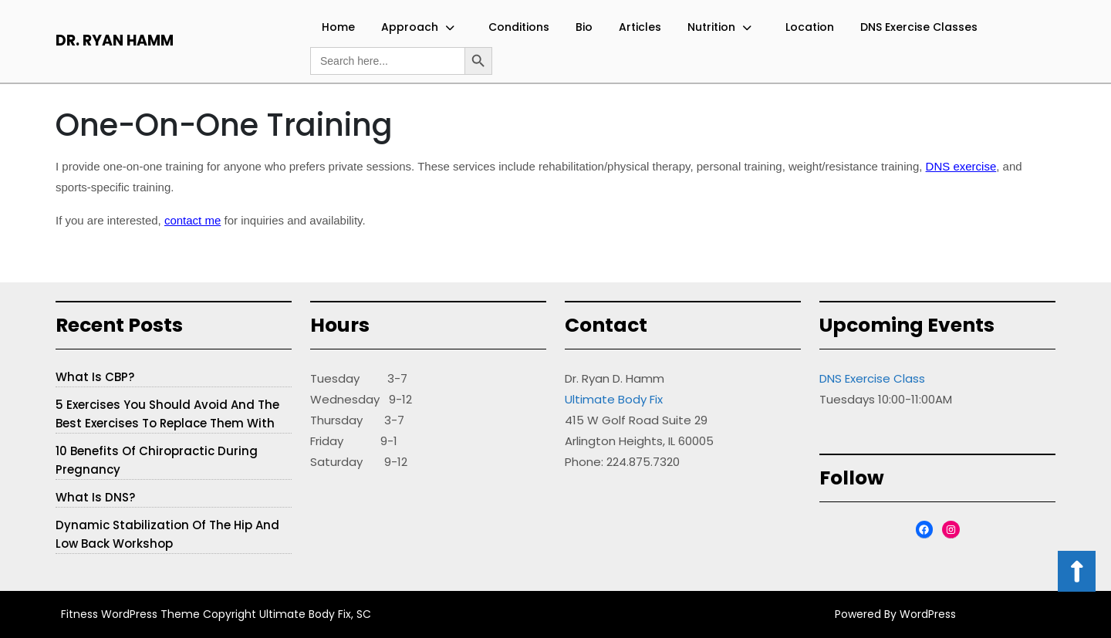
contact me (192, 220)
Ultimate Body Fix (614, 399)
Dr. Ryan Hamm (115, 40)
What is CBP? (95, 377)
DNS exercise (961, 166)
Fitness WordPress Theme (130, 614)
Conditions (518, 27)
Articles (640, 27)
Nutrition (711, 27)
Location (809, 27)
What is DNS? (95, 497)
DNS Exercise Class (872, 378)
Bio (584, 27)
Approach (409, 27)
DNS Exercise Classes (919, 27)
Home (338, 27)
